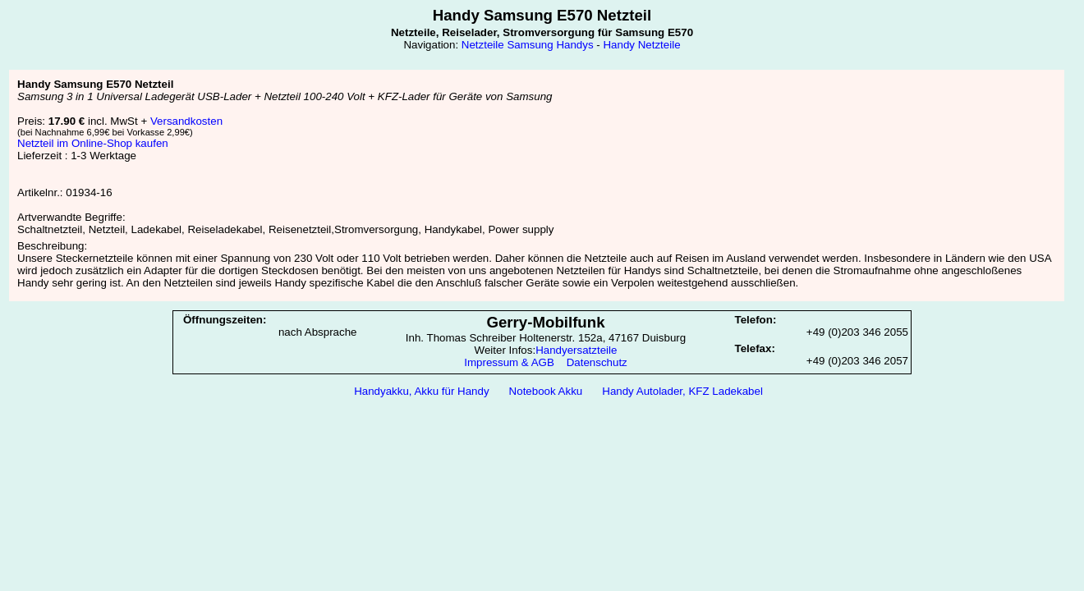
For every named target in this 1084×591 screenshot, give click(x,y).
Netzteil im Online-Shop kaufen (92, 143)
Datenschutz (597, 362)
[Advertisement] (542, 446)
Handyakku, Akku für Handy (421, 391)
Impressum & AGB (509, 362)
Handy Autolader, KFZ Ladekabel (682, 391)
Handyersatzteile (576, 350)
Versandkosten (186, 121)
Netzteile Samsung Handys (528, 45)
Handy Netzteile (641, 45)
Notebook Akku (546, 391)
